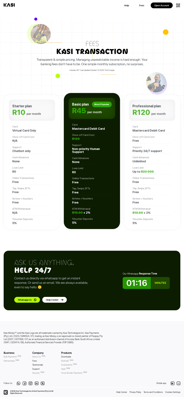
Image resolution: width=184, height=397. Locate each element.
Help (126, 5)
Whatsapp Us (25, 299)
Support (36, 369)
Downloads (66, 356)
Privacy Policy (135, 392)
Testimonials (37, 365)
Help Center (52, 299)
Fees (141, 5)
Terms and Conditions (153, 392)
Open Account (161, 5)
